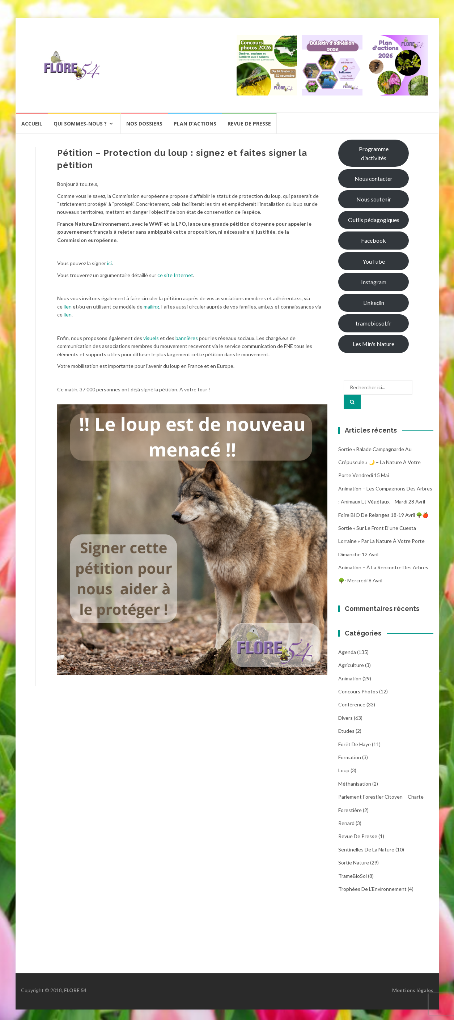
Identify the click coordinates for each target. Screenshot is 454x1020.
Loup (343, 770)
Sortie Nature (353, 862)
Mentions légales (412, 990)
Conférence (351, 704)
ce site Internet (175, 275)
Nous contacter (374, 178)
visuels (151, 338)
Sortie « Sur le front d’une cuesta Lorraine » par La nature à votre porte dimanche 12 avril (381, 541)
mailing (151, 306)
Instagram (373, 282)
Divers (345, 718)
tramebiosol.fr (373, 323)
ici (109, 263)
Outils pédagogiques (373, 219)
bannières (186, 338)
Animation (349, 678)
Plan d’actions (195, 123)
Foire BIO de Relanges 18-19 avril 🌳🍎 (383, 515)
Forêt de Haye (354, 744)
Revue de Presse (357, 836)
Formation (349, 757)
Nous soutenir (373, 199)
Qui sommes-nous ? (80, 123)
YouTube (373, 261)
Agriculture (351, 665)
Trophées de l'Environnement (372, 889)
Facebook (373, 240)
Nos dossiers (144, 123)
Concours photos (358, 691)
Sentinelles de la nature (366, 849)
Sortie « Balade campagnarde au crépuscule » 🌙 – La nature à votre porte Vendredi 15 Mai (379, 462)
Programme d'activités (374, 153)
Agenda (347, 652)
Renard (346, 823)
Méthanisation (354, 784)
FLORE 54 (75, 990)
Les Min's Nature (373, 343)
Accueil (31, 123)
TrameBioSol (352, 876)
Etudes (346, 731)
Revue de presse (249, 123)
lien (68, 306)
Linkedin (373, 302)
